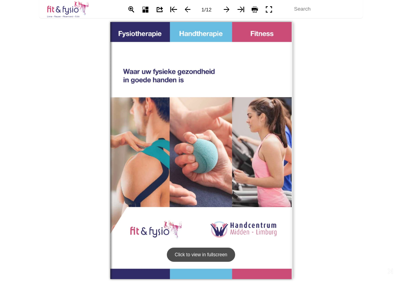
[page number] (207, 9)
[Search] (321, 9)
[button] (131, 9)
